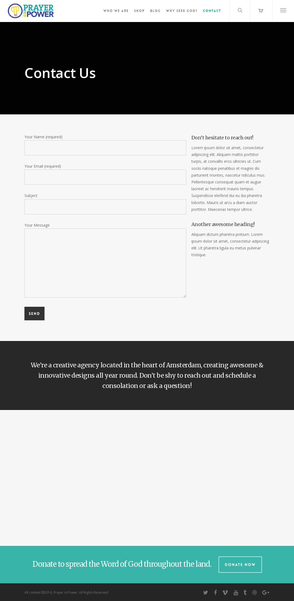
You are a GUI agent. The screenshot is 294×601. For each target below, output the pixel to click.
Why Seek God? (182, 11)
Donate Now (240, 564)
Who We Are (116, 11)
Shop (139, 11)
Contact (212, 11)
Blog (155, 11)
